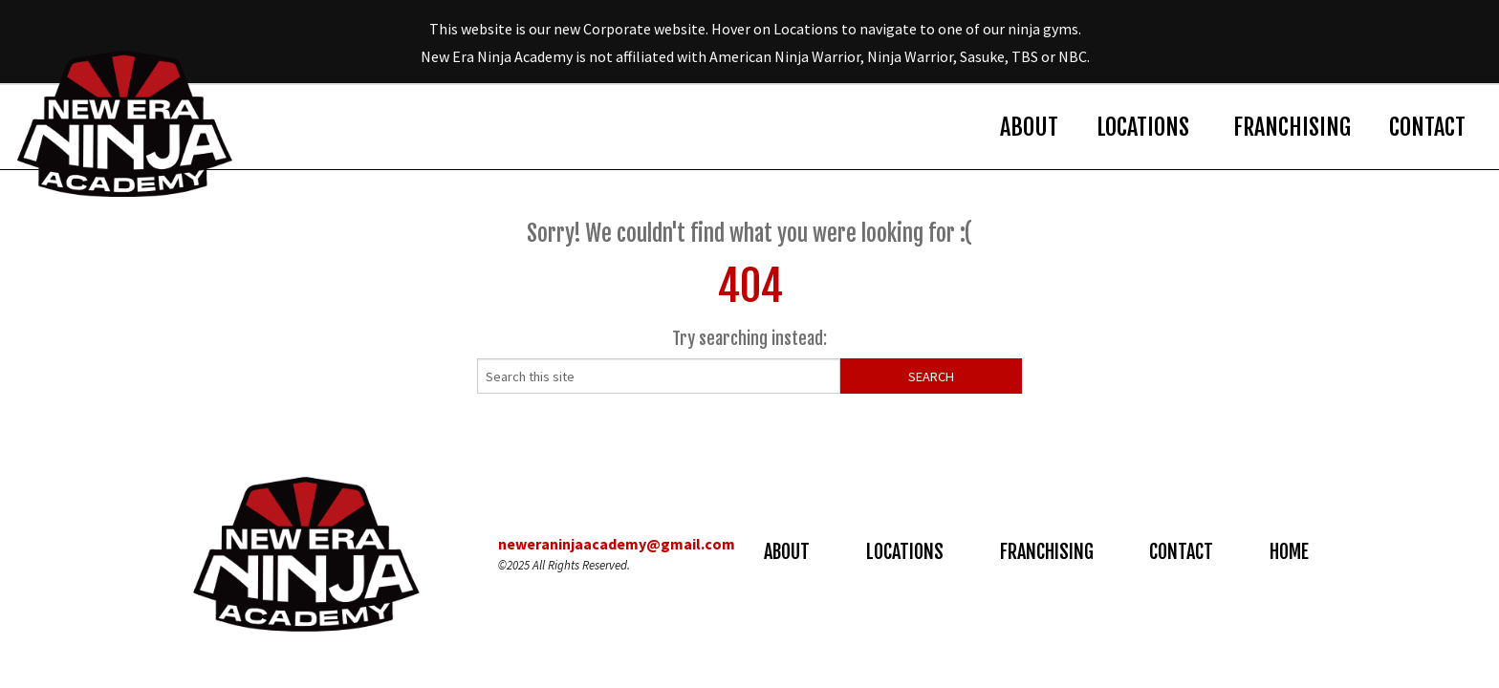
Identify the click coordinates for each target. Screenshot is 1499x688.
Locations (1143, 127)
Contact (1427, 127)
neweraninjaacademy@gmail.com (616, 543)
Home (1289, 552)
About (1029, 127)
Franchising (1292, 127)
